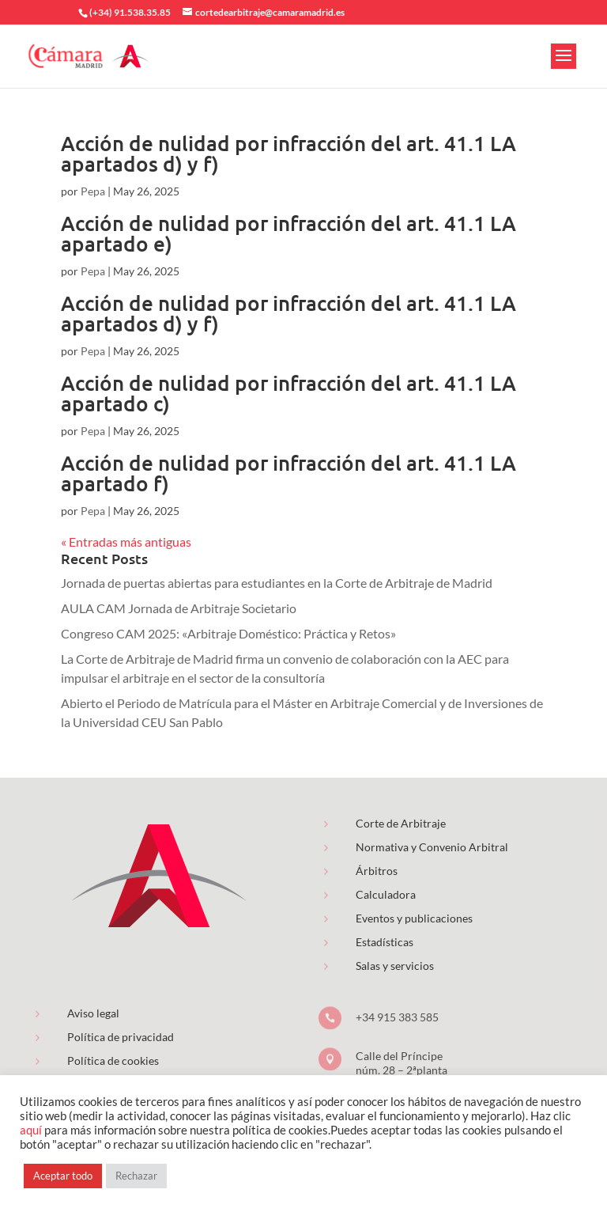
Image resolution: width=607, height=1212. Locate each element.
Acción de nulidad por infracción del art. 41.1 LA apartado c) (288, 392)
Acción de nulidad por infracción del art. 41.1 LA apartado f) (288, 472)
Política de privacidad (120, 1036)
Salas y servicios (395, 965)
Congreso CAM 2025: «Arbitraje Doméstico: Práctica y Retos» (228, 633)
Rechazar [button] (136, 1175)
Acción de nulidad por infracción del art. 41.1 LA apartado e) (288, 233)
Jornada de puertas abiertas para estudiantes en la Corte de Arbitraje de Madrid (276, 582)
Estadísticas (384, 942)
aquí (31, 1130)
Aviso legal (93, 1013)
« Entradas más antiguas (126, 541)
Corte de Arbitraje (401, 823)
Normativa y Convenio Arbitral (432, 847)
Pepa (93, 191)
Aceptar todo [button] (62, 1175)
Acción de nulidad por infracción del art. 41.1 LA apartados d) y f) (288, 153)
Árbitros (377, 870)
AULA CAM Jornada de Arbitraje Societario (178, 607)
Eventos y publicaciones (414, 918)
